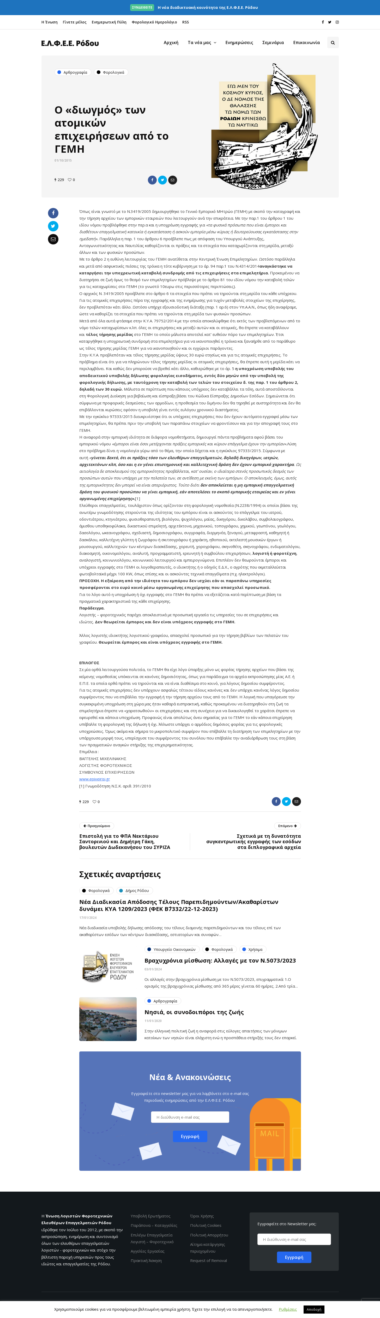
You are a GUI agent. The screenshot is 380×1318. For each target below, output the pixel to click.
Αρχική (171, 42)
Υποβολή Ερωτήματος (151, 1215)
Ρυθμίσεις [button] (288, 1309)
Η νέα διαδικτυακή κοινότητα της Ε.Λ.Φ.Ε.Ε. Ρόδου (194, 7)
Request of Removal (208, 1260)
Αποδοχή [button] (314, 1309)
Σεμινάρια (273, 42)
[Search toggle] (333, 42)
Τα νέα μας (199, 42)
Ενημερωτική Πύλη (109, 22)
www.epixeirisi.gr (94, 778)
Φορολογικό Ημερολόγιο (154, 22)
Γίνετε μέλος (75, 22)
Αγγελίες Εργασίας (148, 1251)
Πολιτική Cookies (205, 1225)
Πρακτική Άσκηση (146, 1260)
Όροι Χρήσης (202, 1215)
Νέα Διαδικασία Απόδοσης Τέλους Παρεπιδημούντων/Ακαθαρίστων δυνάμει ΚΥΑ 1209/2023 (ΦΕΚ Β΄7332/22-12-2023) (178, 907)
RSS (185, 22)
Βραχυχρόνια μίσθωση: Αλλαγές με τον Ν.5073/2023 (220, 963)
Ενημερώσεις (239, 42)
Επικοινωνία (306, 42)
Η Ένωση (49, 22)
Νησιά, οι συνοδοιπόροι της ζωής (194, 1014)
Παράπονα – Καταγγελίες (154, 1225)
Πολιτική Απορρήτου (209, 1234)
